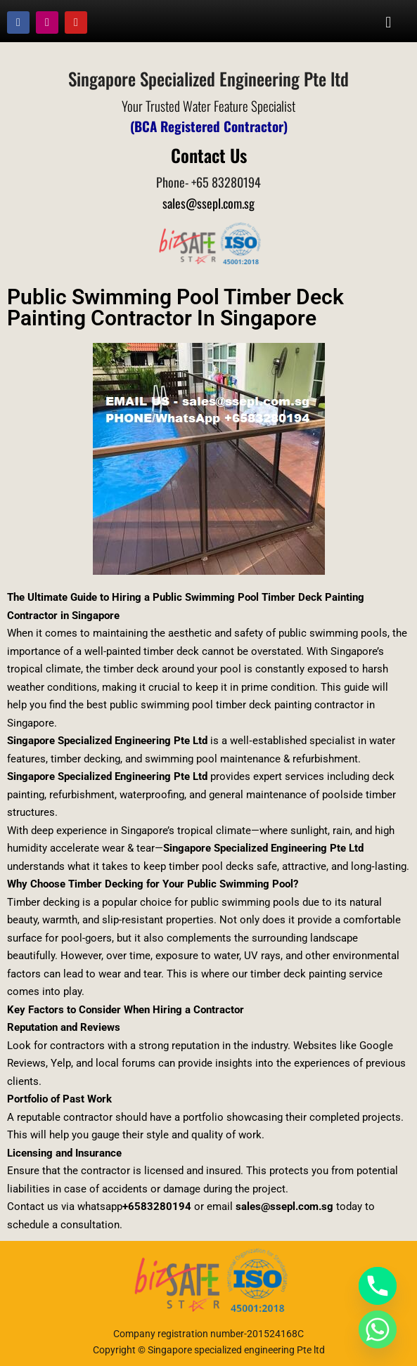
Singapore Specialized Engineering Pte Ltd (107, 740)
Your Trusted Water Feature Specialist (208, 105)
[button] (388, 22)
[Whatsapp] (378, 1329)
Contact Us (209, 155)
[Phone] (378, 1286)
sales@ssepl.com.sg (208, 203)
